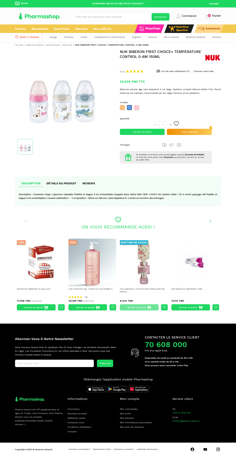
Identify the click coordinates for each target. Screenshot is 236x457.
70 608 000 (166, 344)
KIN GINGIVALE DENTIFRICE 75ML (189, 289)
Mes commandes (129, 409)
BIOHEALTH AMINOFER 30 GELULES (36, 289)
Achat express (189, 132)
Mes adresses (127, 418)
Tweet (171, 145)
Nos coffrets (102, 28)
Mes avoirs (125, 413)
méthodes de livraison (147, 449)
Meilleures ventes (76, 418)
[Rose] (137, 108)
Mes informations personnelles (136, 422)
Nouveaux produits (77, 413)
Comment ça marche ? (124, 449)
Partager (164, 145)
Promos (20, 28)
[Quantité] (163, 124)
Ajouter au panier (142, 132)
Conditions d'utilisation (79, 427)
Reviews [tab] (89, 183)
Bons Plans (62, 28)
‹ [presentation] (25, 220)
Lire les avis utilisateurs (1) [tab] (173, 71)
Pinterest (179, 145)
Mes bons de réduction (132, 427)
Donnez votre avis (204, 71)
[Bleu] (130, 108)
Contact (214, 3)
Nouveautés (40, 28)
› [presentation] (210, 220)
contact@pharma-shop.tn (185, 421)
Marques (81, 28)
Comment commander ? (79, 449)
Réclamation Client (102, 449)
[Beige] (122, 108)
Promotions (74, 409)
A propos (72, 431)
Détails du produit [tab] (61, 183)
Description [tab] (31, 183)
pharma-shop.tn (43, 449)
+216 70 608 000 (181, 413)
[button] (213, 16)
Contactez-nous (76, 422)
